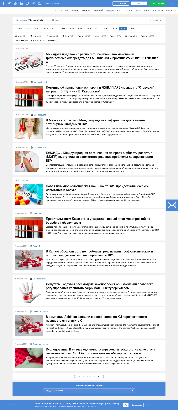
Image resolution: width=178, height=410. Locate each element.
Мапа (146, 10)
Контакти (171, 10)
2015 (114, 28)
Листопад (37, 40)
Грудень (52, 40)
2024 (37, 28)
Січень (20, 36)
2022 (54, 28)
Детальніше (137, 405)
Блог (119, 10)
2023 (45, 28)
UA (172, 3)
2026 (19, 28)
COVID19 (52, 10)
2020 (71, 28)
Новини (110, 10)
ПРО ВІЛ (128, 10)
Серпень (131, 36)
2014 (123, 28)
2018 (88, 28)
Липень (115, 36)
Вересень (147, 36)
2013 (131, 28)
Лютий (36, 36)
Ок (125, 405)
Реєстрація (121, 3)
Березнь (52, 36)
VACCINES (63, 10)
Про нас (75, 10)
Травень (84, 36)
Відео (138, 10)
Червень (100, 36)
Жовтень (21, 40)
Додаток (86, 10)
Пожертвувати (157, 3)
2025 (28, 28)
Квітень (68, 36)
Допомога (158, 10)
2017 (97, 28)
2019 (80, 28)
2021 (62, 28)
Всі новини (22, 20)
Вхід (139, 3)
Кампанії (98, 10)
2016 (106, 28)
